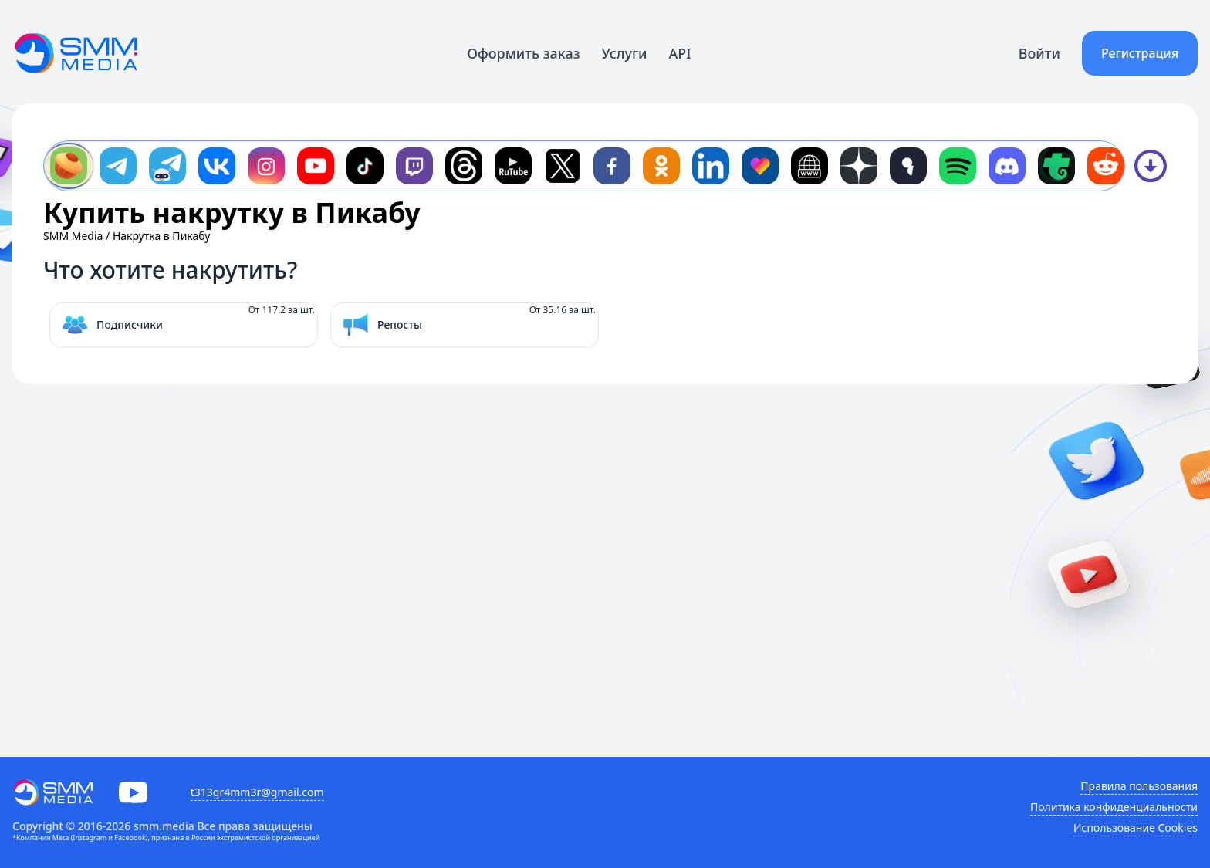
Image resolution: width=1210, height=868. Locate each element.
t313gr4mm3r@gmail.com (257, 792)
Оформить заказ (523, 53)
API (680, 53)
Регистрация (1139, 53)
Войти (1039, 53)
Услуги (624, 53)
